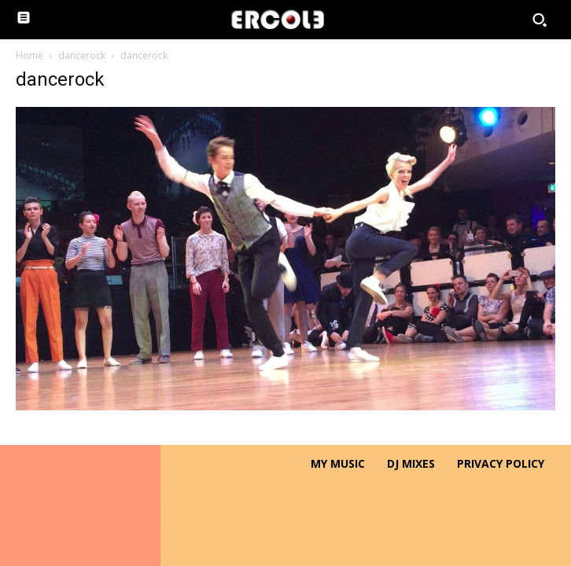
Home (29, 55)
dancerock (81, 55)
